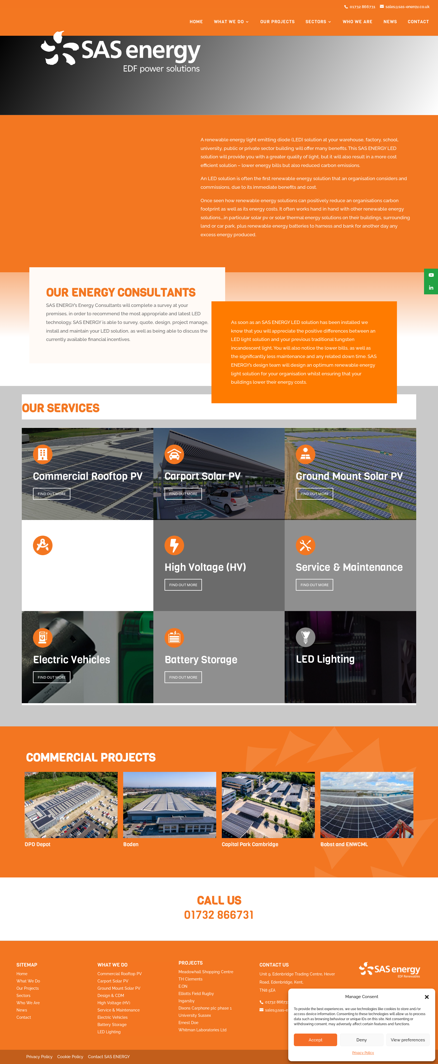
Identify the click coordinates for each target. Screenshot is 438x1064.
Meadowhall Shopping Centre (205, 972)
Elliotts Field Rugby (196, 993)
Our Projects (27, 988)
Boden (131, 844)
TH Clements (190, 979)
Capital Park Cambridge (250, 844)
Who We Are (28, 1003)
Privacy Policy (363, 1053)
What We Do (28, 981)
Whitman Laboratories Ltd (202, 1030)
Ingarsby (186, 1001)
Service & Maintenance (118, 1010)
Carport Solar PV (112, 981)
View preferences (408, 1039)
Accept (315, 1039)
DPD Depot (38, 844)
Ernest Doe (188, 1022)
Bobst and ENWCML (344, 844)
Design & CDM (110, 995)
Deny (361, 1039)
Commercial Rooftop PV (119, 974)
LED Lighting (109, 1032)
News (390, 22)
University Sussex (194, 1015)
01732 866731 (219, 914)
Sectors (23, 995)
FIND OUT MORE (52, 493)
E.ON (182, 986)
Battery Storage (112, 1024)
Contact (418, 22)
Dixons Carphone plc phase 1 (205, 1008)
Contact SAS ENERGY (109, 1056)
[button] (427, 997)
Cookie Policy (70, 1056)
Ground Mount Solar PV (119, 988)
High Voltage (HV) (113, 1003)
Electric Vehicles (112, 1017)
